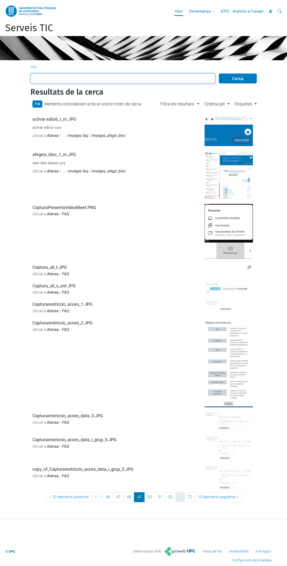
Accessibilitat (239, 551)
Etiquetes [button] (243, 103)
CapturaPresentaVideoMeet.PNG (64, 207)
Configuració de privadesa (252, 560)
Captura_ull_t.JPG (49, 267)
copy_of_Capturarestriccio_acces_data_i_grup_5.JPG (82, 469)
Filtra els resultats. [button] (177, 103)
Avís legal (263, 551)
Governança (200, 11)
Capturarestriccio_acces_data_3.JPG (67, 415)
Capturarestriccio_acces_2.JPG (62, 322)
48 (129, 497)
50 (149, 497)
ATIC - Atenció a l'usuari (242, 11)
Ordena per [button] (214, 103)
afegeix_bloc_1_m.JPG (54, 154)
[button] (215, 11)
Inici (179, 11)
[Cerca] (279, 11)
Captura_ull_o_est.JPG (54, 285)
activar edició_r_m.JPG (54, 119)
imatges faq (78, 135)
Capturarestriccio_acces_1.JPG (62, 304)
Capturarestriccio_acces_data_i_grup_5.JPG (74, 439)
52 (170, 497)
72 (190, 497)
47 (118, 497)
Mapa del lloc (212, 551)
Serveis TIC (29, 28)
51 (160, 497)
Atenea (53, 135)
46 (108, 497)
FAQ (65, 214)
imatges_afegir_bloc (109, 135)
